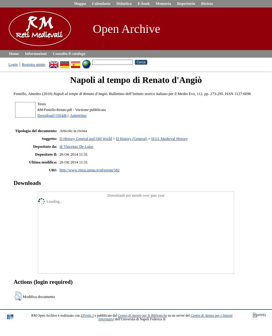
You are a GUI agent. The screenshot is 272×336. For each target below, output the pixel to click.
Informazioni (36, 54)
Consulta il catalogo (69, 54)
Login (13, 64)
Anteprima (78, 115)
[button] (18, 296)
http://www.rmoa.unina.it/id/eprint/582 (90, 170)
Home (14, 54)
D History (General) (131, 139)
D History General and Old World (86, 139)
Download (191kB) (52, 115)
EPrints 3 (87, 315)
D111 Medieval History (169, 139)
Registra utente (33, 64)
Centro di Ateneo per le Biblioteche (142, 315)
